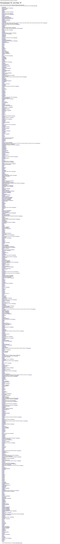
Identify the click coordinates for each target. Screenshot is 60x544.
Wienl (3, 425)
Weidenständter (4, 58)
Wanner (3, 233)
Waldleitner (3, 181)
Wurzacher (3, 537)
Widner (3, 349)
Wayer (3, 134)
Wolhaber (3, 511)
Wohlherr (3, 488)
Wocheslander (4, 482)
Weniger (3, 245)
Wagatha (3, 16)
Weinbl (3, 106)
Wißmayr (3, 460)
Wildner (3, 371)
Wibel (3, 321)
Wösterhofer (4, 307)
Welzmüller (3, 219)
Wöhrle (3, 52)
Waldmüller (4, 185)
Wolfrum (3, 506)
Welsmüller (3, 213)
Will (2, 362)
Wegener (3, 19)
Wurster (3, 535)
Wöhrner (3, 54)
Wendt (3, 224)
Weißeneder (4, 145)
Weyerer (3, 135)
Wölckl (3, 199)
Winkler (3, 419)
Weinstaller (3, 131)
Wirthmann (3, 437)
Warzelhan (3, 285)
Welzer (3, 216)
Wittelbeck (3, 325)
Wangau (3, 240)
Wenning (3, 246)
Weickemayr (4, 66)
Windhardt (3, 407)
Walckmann (4, 200)
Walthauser (3, 173)
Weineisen (3, 112)
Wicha (3, 353)
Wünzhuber (4, 430)
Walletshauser (4, 188)
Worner (3, 521)
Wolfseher (3, 508)
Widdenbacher (4, 330)
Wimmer (3, 393)
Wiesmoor (3, 462)
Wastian (3, 310)
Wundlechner (4, 530)
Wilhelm (3, 381)
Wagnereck (3, 34)
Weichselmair (4, 81)
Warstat (3, 284)
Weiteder (3, 56)
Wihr (3, 361)
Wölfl (3, 197)
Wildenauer (3, 365)
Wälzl (3, 218)
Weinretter (3, 127)
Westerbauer (4, 306)
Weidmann (3, 63)
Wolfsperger (4, 509)
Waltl (3, 180)
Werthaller (3, 252)
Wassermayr (4, 299)
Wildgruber (3, 369)
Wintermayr (4, 403)
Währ (3, 50)
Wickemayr (3, 355)
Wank (3, 234)
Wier (3, 432)
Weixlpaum (3, 85)
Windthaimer (4, 406)
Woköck (3, 480)
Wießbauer (3, 452)
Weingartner (4, 117)
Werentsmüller (4, 259)
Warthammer (4, 254)
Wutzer (3, 541)
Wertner (3, 257)
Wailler (3, 97)
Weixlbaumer (4, 86)
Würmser (3, 442)
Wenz (3, 248)
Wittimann (3, 344)
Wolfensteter (4, 497)
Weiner (3, 113)
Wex (3, 37)
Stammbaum (11, 13)
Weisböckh (3, 138)
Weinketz (3, 118)
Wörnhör (3, 277)
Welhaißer (3, 202)
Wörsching (3, 283)
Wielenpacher (4, 375)
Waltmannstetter (4, 184)
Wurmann (3, 532)
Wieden (3, 328)
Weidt (3, 55)
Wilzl (3, 390)
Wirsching (3, 447)
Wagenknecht (4, 20)
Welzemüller (4, 215)
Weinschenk (4, 129)
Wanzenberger (4, 249)
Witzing (3, 471)
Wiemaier (3, 392)
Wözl (3, 319)
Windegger (3, 396)
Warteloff (3, 253)
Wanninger (3, 247)
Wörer (3, 260)
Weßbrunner (4, 288)
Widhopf (3, 341)
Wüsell (3, 453)
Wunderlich (4, 529)
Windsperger (4, 413)
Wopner (3, 475)
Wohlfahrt (3, 483)
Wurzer (3, 538)
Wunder (3, 526)
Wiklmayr (3, 360)
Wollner (3, 514)
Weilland (3, 96)
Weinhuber (3, 122)
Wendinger (3, 227)
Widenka (3, 332)
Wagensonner (4, 21)
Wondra (3, 519)
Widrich (3, 350)
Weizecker (3, 160)
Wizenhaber (4, 469)
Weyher (3, 89)
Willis (3, 385)
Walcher (3, 198)
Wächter (3, 14)
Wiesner (3, 464)
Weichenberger (4, 68)
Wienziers (3, 431)
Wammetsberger (4, 220)
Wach (3, 13)
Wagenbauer (4, 18)
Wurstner (3, 536)
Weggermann (4, 25)
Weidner (3, 64)
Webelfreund (4, 7)
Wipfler (3, 320)
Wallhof (3, 204)
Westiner (3, 312)
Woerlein (3, 479)
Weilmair (3, 99)
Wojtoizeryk (4, 315)
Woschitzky (4, 522)
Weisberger (3, 140)
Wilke (3, 380)
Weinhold (3, 121)
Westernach (3, 309)
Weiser (3, 150)
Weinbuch (3, 107)
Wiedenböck (4, 329)
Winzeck (3, 429)
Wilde (3, 363)
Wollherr (3, 512)
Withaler (3, 326)
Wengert (3, 238)
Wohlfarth (3, 484)
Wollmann (3, 513)
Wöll (3, 164)
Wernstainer (4, 282)
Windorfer (3, 412)
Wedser (3, 12)
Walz (3, 214)
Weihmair (3, 91)
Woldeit (3, 492)
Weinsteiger (4, 130)
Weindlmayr (4, 111)
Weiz (3, 159)
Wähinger (3, 44)
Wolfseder (3, 507)
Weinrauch (3, 128)
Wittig (3, 342)
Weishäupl (3, 153)
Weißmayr (3, 156)
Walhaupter (3, 203)
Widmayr (3, 347)
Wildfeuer (3, 368)
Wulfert (3, 525)
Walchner (3, 201)
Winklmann (4, 421)
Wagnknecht (4, 36)
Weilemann (3, 95)
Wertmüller (3, 256)
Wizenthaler (4, 468)
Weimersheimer (4, 101)
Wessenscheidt (4, 297)
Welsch (3, 210)
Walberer (3, 165)
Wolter (3, 493)
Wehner (3, 49)
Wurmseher (3, 534)
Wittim (3, 343)
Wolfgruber (3, 500)
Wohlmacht (3, 489)
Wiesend (3, 455)
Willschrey (3, 388)
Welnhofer (3, 208)
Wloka (3, 473)
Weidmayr (3, 62)
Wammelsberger (4, 221)
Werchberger (4, 261)
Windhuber (3, 408)
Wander (3, 226)
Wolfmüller (3, 503)
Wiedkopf (3, 340)
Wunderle (3, 528)
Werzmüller (4, 287)
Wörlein (3, 269)
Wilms (3, 387)
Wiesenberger (4, 454)
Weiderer (3, 59)
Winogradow (4, 426)
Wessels (3, 294)
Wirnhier (3, 445)
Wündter (3, 398)
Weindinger (3, 109)
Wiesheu (3, 458)
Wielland (3, 376)
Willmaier (3, 386)
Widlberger (3, 345)
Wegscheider (4, 39)
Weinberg (3, 104)
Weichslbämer (4, 83)
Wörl (3, 266)
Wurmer (3, 533)
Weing (3, 115)
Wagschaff (3, 38)
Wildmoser (3, 370)
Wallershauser (4, 192)
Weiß (3, 137)
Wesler (3, 302)
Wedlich (3, 11)
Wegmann (3, 32)
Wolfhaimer (4, 501)
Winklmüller (4, 422)
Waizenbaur (4, 161)
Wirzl (3, 449)
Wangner (3, 243)
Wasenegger (4, 296)
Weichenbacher (4, 67)
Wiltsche (3, 372)
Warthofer (3, 258)
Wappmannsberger (4, 8)
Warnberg (3, 274)
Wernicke (3, 279)
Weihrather (3, 92)
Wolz (3, 518)
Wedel (3, 10)
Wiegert (3, 358)
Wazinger (3, 318)
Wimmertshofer (4, 394)
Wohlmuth (3, 490)
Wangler (3, 241)
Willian (3, 384)
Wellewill (3, 195)
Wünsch (3, 427)
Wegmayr (3, 31)
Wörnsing (3, 281)
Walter (3, 171)
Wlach (3, 472)
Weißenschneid (4, 148)
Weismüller (3, 158)
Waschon (3, 292)
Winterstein (3, 404)
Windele (3, 397)
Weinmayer (3, 124)
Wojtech (3, 314)
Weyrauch (3, 136)
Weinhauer (3, 119)
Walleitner (3, 190)
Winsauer (3, 428)
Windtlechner (4, 411)
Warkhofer (3, 264)
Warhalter (3, 265)
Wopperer (3, 474)
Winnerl (3, 416)
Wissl (3, 459)
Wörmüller (3, 272)
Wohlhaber (3, 487)
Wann (3, 223)
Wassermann (4, 300)
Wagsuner (3, 42)
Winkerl (3, 418)
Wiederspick (4, 338)
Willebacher (4, 374)
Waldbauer (3, 168)
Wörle (3, 268)
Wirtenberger (4, 434)
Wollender (3, 494)
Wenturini (3, 232)
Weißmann (3, 157)
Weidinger (3, 61)
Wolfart (3, 498)
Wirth (3, 433)
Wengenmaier (4, 237)
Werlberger (3, 267)
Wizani (3, 470)
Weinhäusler (4, 120)
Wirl (2, 441)
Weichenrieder (4, 70)
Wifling (3, 351)
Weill (3, 93)
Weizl (3, 162)
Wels (3, 209)
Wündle (3, 410)
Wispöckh (3, 465)
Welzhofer (3, 217)
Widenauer (3, 331)
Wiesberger (3, 451)
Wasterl (3, 308)
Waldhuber (3, 177)
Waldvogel (3, 174)
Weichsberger (4, 79)
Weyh (3, 88)
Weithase (3, 60)
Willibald (3, 383)
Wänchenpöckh (4, 236)
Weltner (3, 186)
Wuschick (3, 539)
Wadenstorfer (4, 9)
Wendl (3, 228)
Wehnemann (4, 48)
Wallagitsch (4, 189)
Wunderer (3, 527)
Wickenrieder (4, 356)
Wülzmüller (4, 391)
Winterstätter (4, 405)
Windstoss (3, 414)
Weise (3, 141)
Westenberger (4, 305)
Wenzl (3, 250)
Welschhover (4, 211)
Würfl (3, 439)
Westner (3, 313)
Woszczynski (4, 523)
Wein (3, 102)
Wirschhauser (4, 446)
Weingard (3, 116)
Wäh (3, 43)
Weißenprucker (4, 144)
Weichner (3, 77)
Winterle (3, 401)
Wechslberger (4, 40)
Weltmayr (3, 183)
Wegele (3, 17)
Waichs (3, 78)
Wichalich (3, 354)
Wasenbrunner (4, 295)
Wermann (3, 271)
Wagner (3, 33)
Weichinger (3, 74)
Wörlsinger (3, 270)
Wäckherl (3, 26)
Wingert (3, 417)
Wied (3, 324)
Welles (3, 193)
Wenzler (3, 251)
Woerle (3, 478)
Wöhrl (3, 51)
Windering (3, 399)
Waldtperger (4, 167)
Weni (3, 244)
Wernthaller (4, 276)
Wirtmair (3, 436)
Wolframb (3, 505)
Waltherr (3, 175)
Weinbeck (3, 103)
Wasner (3, 303)
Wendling (3, 231)
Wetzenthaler (4, 317)
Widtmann (3, 348)
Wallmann (3, 206)
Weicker (3, 72)
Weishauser (3, 154)
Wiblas (3, 322)
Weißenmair (4, 147)
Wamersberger (4, 222)
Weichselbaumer (4, 80)
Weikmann (3, 76)
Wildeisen (3, 364)
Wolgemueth (4, 510)
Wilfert (3, 379)
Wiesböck (3, 450)
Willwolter (3, 389)
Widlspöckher (4, 346)
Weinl (3, 123)
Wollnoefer (3, 515)
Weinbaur (3, 105)
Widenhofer (4, 333)
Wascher (3, 290)
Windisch (3, 409)
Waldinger (3, 179)
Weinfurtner (4, 114)
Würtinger (3, 435)
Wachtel (3, 15)
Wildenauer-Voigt (4, 366)
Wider (3, 336)
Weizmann (3, 163)
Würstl (3, 448)
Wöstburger (4, 304)
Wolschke (3, 516)
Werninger (3, 280)
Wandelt (3, 225)
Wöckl (3, 28)
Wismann (3, 461)
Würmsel (3, 443)
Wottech (3, 476)
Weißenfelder (4, 146)
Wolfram (3, 504)
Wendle (3, 229)
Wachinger (3, 27)
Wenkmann (3, 242)
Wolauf (3, 495)
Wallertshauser (4, 191)
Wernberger (4, 275)
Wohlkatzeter (4, 486)
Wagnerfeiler (4, 35)
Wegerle (3, 24)
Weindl (3, 110)
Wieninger (3, 424)
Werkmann (3, 263)
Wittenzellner (4, 335)
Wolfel (3, 502)
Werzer (3, 286)
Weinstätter (3, 132)
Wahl (3, 45)
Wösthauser (4, 293)
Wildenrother (4, 367)
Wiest (3, 466)
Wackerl (3, 23)
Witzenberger (4, 467)
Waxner (3, 41)
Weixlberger (4, 84)
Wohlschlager (4, 491)
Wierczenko (4, 440)
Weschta (3, 289)
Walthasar (3, 172)
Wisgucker (3, 457)
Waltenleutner (4, 170)
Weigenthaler (4, 69)
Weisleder (3, 155)
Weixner (3, 87)
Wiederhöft (3, 337)
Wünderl (3, 400)
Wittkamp (3, 339)
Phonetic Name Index (34, 5)
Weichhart (3, 73)
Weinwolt (3, 133)
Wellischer (3, 205)
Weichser (3, 82)
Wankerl (3, 239)
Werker (3, 262)
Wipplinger (3, 323)
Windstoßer (3, 415)
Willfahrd (3, 378)
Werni (3, 278)
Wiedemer (3, 327)
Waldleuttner (4, 182)
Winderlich (3, 402)
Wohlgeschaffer (4, 485)
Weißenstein (4, 149)
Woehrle (3, 477)
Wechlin (3, 30)
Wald (3, 166)
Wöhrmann (3, 53)
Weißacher (3, 142)
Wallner (3, 207)
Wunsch (3, 531)
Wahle (3, 46)
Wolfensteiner (4, 496)
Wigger (3, 357)
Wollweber (3, 517)
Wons (3, 520)
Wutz (3, 540)
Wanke (3, 235)
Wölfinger (3, 196)
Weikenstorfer (4, 71)
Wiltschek (3, 373)
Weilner (3, 100)
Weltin (3, 178)
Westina (3, 311)
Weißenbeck (4, 143)
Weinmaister (4, 125)
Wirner (3, 444)
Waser (3, 298)
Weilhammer (4, 98)
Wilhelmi (3, 382)
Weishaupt (3, 152)
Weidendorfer (4, 57)
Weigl (3, 75)
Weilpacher (3, 94)
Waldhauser (4, 176)
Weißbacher (4, 139)
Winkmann (3, 423)
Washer (3, 301)
